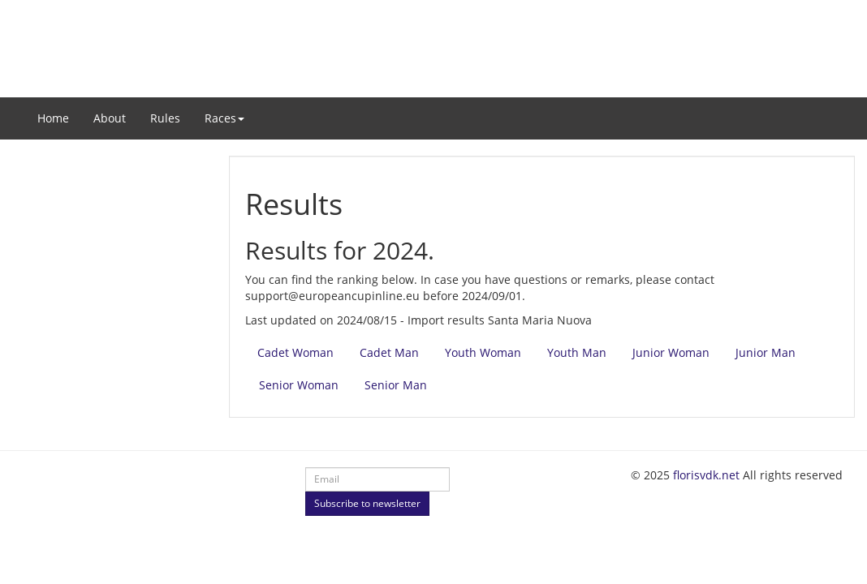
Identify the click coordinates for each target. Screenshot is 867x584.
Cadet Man (389, 352)
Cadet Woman (295, 352)
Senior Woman (299, 385)
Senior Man (395, 385)
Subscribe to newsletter (367, 503)
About (109, 118)
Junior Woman (671, 352)
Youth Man (576, 352)
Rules (165, 118)
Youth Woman (483, 352)
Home (53, 118)
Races (224, 118)
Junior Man (765, 352)
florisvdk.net (706, 475)
